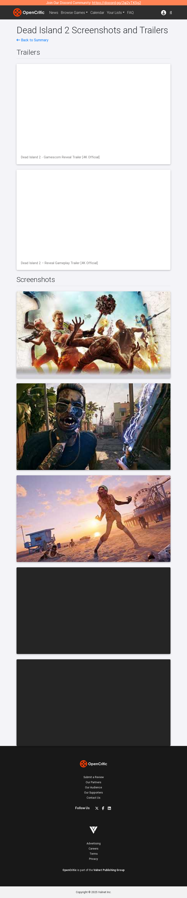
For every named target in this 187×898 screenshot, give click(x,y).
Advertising (94, 843)
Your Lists (114, 12)
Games (73, 12)
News (53, 12)
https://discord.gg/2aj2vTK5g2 (116, 2)
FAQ (130, 12)
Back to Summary (32, 40)
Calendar (97, 12)
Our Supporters (93, 792)
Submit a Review (93, 777)
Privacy (93, 858)
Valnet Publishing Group (109, 870)
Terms (93, 853)
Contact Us (93, 797)
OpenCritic (69, 870)
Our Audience (93, 787)
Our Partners (93, 782)
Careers (93, 848)
